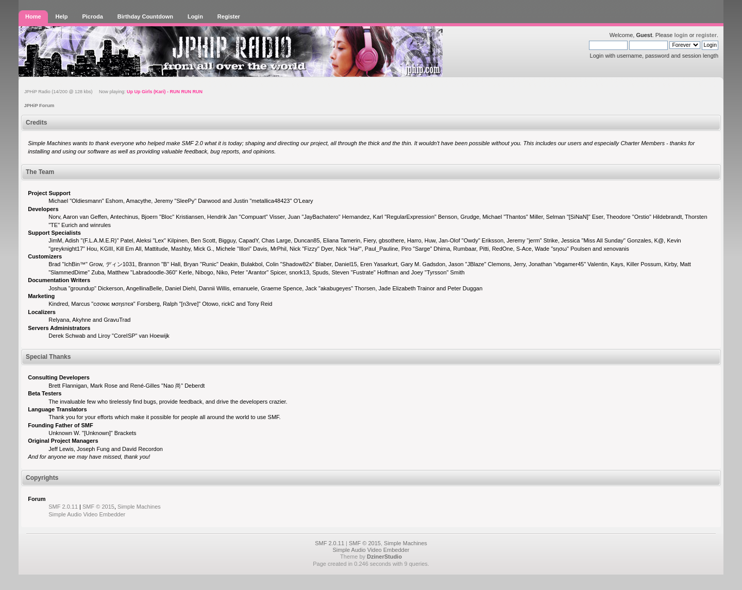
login (680, 35)
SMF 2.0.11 (63, 507)
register (706, 35)
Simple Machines (139, 507)
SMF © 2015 (98, 507)
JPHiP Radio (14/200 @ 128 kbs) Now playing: (113, 91)
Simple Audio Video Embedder (86, 514)
